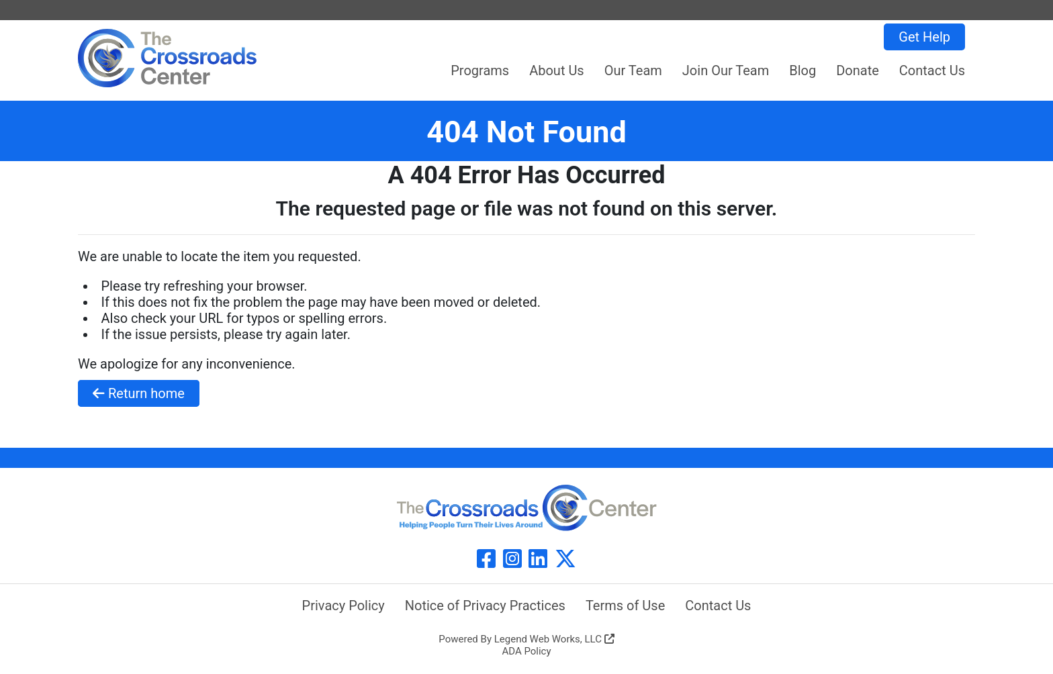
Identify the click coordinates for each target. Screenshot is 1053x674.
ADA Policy (526, 651)
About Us (556, 70)
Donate (857, 70)
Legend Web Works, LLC (554, 639)
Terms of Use (625, 605)
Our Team (633, 70)
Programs (480, 70)
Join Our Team (725, 70)
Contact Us (932, 70)
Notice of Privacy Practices (485, 605)
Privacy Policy (343, 605)
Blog (802, 70)
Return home (139, 393)
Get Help (924, 37)
